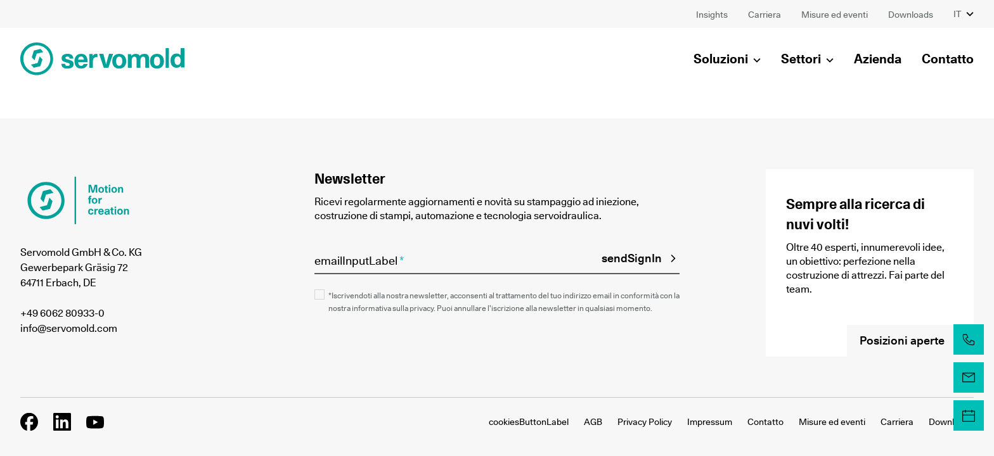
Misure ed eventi (832, 421)
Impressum (709, 421)
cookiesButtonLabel (529, 421)
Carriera (897, 421)
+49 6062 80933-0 (62, 313)
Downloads (951, 421)
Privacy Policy (644, 421)
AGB (593, 421)
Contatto (765, 421)
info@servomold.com (68, 328)
